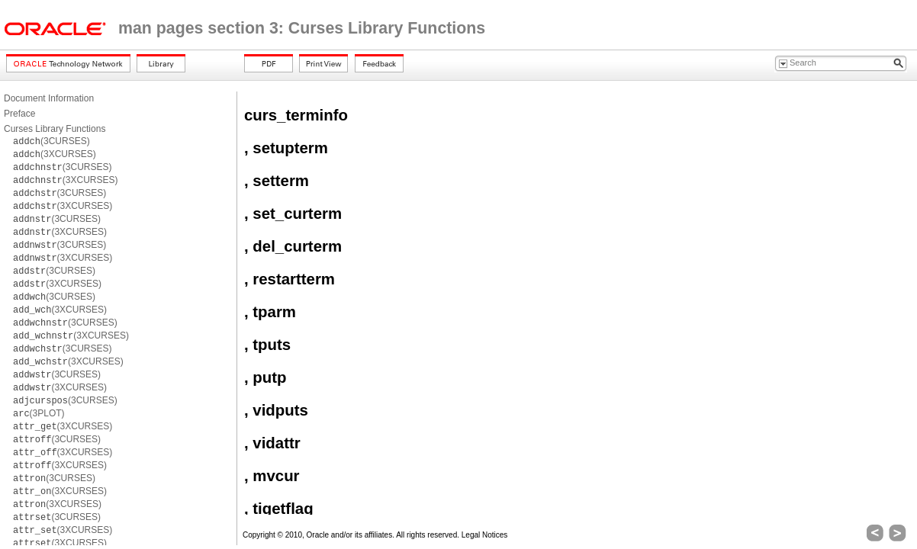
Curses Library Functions (54, 129)
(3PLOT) (39, 413)
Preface (19, 113)
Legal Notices (485, 535)
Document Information (49, 98)
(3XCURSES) (54, 154)
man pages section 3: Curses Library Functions (301, 28)
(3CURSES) (51, 141)
